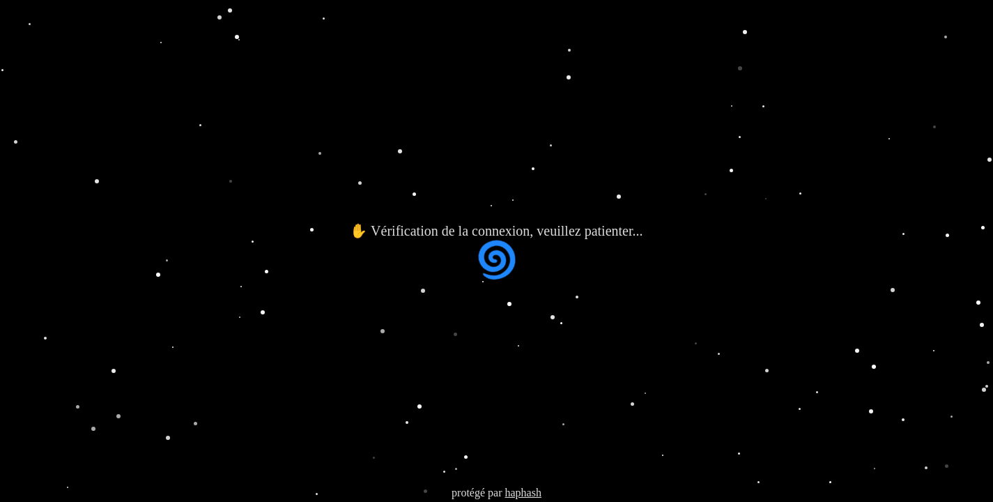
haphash (523, 493)
